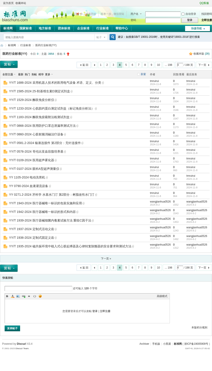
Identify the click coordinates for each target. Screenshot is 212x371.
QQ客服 (204, 3)
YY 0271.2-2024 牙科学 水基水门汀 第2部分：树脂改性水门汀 (51, 194)
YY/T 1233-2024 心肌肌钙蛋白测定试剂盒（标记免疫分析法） (51, 108)
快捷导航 (196, 28)
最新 (20, 74)
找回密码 (206, 13)
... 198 (168, 64)
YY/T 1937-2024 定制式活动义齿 (31, 229)
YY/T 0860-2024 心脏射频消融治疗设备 (36, 134)
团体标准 (64, 28)
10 (158, 64)
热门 (27, 74)
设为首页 (8, 3)
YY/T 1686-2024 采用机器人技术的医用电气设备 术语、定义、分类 (55, 82)
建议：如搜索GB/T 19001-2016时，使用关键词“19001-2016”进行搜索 (159, 36)
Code (34, 296)
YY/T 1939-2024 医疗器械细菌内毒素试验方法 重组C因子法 (50, 220)
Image (18, 296)
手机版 (156, 343)
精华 (41, 74)
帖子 (99, 37)
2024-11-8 (191, 84)
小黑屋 (167, 343)
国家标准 (25, 28)
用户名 (134, 13)
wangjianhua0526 (160, 201)
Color (12, 296)
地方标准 (45, 28)
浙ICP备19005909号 (196, 343)
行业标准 (102, 28)
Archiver (144, 343)
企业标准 (83, 28)
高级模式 (162, 296)
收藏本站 (20, 3)
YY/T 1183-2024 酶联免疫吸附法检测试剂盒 (39, 117)
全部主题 (7, 74)
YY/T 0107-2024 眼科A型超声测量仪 (34, 168)
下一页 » (106, 258)
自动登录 (189, 13)
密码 (133, 20)
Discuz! (21, 343)
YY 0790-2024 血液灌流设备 (28, 186)
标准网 (8, 28)
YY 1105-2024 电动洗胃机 (27, 177)
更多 (47, 74)
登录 (95, 311)
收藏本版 (201, 53)
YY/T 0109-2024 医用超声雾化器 (31, 160)
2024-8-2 (191, 204)
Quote (29, 296)
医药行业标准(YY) (46, 45)
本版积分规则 (199, 327)
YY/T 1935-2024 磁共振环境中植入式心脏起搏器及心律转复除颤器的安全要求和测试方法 (70, 246)
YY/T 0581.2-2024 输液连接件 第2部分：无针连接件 (45, 143)
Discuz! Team (22, 348)
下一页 (202, 64)
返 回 (85, 64)
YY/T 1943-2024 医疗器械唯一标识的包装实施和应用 (45, 203)
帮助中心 (121, 28)
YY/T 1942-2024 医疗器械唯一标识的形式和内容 (42, 212)
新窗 (143, 74)
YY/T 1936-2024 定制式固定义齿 (31, 237)
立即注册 (206, 20)
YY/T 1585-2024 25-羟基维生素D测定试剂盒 (39, 91)
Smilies (40, 296)
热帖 (34, 74)
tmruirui (154, 81)
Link (23, 296)
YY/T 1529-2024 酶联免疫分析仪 (31, 100)
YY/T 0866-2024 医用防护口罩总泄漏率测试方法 (42, 125)
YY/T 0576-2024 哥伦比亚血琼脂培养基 (36, 151)
